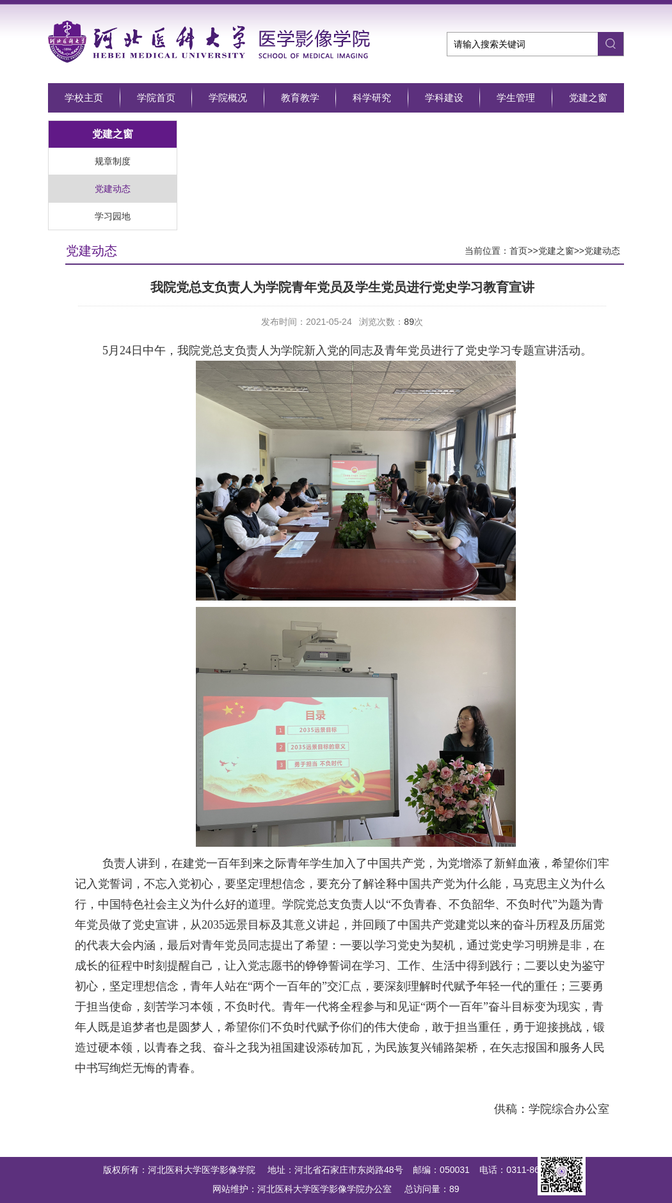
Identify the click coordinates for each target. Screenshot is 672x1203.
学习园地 (113, 216)
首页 (518, 251)
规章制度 (113, 161)
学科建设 (444, 97)
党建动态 (113, 189)
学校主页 (84, 97)
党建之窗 (588, 97)
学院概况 (228, 97)
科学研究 (372, 97)
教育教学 (300, 97)
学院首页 (156, 97)
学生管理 (516, 97)
